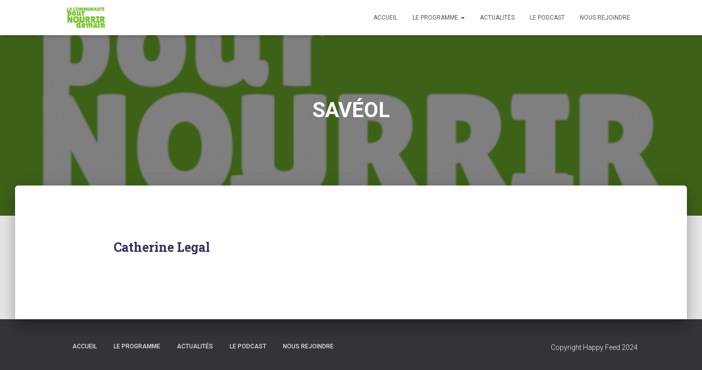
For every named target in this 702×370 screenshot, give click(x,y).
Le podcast (547, 17)
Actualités (497, 17)
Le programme (439, 17)
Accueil (385, 17)
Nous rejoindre (605, 17)
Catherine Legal (162, 247)
